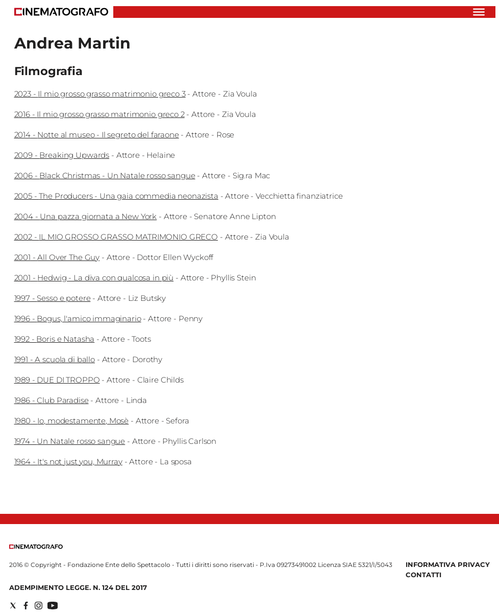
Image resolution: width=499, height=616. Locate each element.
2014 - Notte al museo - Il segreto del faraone (96, 134)
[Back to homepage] (36, 547)
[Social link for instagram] (38, 605)
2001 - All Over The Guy (57, 257)
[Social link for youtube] (52, 605)
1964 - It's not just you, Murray (68, 461)
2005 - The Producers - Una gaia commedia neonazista (116, 196)
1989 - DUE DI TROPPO (57, 380)
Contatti (423, 575)
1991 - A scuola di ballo (54, 359)
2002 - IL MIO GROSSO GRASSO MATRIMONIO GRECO (116, 237)
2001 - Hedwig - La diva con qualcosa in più (94, 277)
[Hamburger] (479, 12)
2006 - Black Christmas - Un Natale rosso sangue (104, 175)
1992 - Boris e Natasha (54, 339)
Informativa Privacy (448, 564)
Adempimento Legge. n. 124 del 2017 (78, 587)
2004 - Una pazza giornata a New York (85, 216)
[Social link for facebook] (26, 605)
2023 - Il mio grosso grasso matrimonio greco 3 (100, 94)
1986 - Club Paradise (51, 400)
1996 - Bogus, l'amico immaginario (77, 318)
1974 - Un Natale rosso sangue (70, 441)
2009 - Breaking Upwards (62, 155)
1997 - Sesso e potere (52, 298)
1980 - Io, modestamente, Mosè (71, 420)
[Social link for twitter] (13, 605)
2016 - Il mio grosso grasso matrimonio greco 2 (99, 114)
